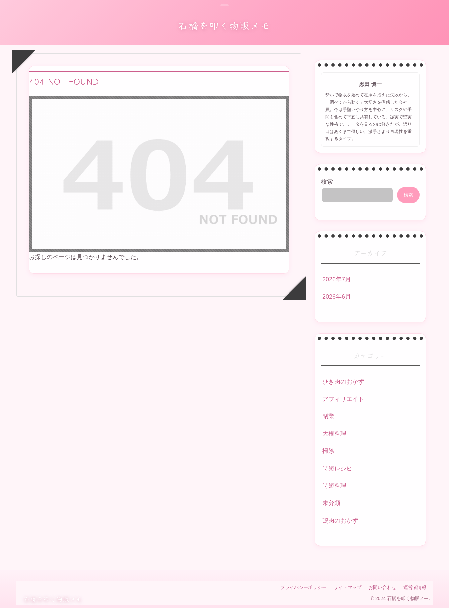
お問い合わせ (382, 587)
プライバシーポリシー (303, 587)
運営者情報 (414, 587)
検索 (327, 181)
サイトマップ (347, 587)
